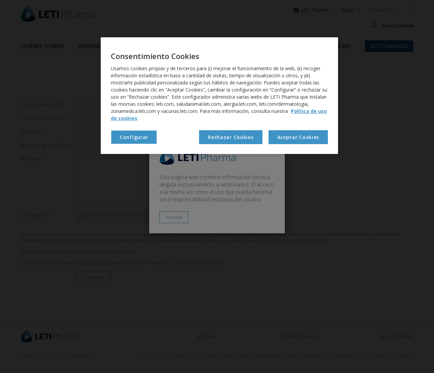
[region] (219, 95)
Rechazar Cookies (230, 137)
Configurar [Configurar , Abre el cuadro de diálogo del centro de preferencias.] (134, 137)
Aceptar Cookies (298, 137)
